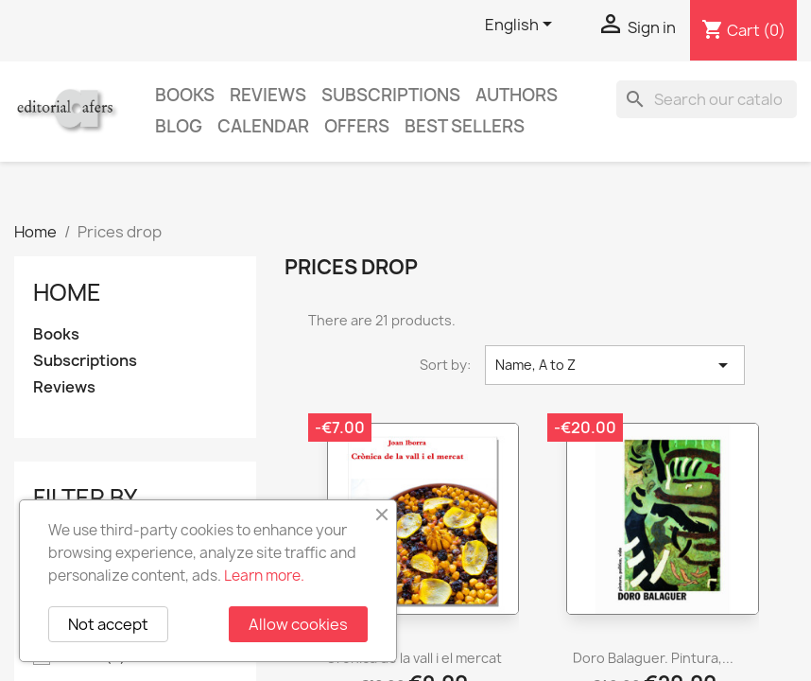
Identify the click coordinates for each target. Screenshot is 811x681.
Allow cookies (298, 624)
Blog (178, 126)
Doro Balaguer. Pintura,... (653, 658)
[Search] (706, 99)
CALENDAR (263, 126)
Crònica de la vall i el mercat (414, 658)
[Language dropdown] (522, 25)
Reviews (268, 95)
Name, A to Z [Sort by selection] (614, 365)
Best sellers (465, 126)
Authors (516, 95)
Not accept (108, 624)
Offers (356, 126)
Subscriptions (390, 95)
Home (67, 292)
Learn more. (264, 575)
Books (185, 95)
